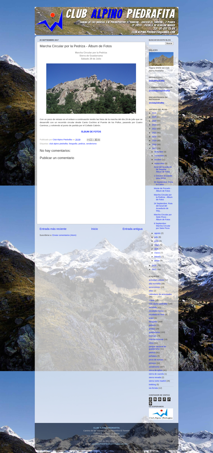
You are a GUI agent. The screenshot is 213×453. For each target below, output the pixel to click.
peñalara (153, 356)
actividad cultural (156, 280)
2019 (154, 140)
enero (157, 260)
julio (156, 237)
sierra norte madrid (157, 381)
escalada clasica (156, 311)
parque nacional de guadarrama (157, 347)
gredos (152, 329)
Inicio (94, 228)
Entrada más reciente (53, 228)
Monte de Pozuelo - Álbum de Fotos (162, 189)
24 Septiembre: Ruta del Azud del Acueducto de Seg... (163, 207)
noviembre (159, 156)
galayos (152, 325)
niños (151, 343)
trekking (152, 384)
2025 (154, 117)
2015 (154, 269)
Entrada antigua (132, 228)
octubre (158, 159)
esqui (151, 318)
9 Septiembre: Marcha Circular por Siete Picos (162, 225)
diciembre (159, 152)
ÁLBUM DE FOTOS (91, 132)
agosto (157, 233)
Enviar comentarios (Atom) (64, 235)
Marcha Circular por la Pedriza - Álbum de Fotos (163, 197)
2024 (154, 121)
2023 (154, 125)
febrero (157, 257)
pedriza (82, 144)
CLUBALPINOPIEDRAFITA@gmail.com (109, 444)
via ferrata (153, 388)
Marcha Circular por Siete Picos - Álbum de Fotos (162, 217)
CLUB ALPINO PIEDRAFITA (106, 428)
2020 (154, 137)
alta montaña (155, 284)
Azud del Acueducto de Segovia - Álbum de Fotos (163, 169)
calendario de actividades (160, 294)
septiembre (159, 163)
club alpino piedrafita (58, 144)
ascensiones (154, 287)
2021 (154, 133)
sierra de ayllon (156, 370)
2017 (154, 148)
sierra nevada (155, 377)
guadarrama (154, 332)
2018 (154, 144)
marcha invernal (156, 339)
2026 (154, 113)
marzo (157, 253)
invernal (152, 336)
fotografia (73, 144)
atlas (151, 291)
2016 (154, 265)
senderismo (91, 144)
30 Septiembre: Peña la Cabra (163, 183)
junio (156, 241)
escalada (153, 307)
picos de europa (156, 360)
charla (151, 300)
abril (156, 249)
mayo (157, 245)
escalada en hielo (157, 314)
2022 (154, 129)
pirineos (152, 363)
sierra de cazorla (156, 374)
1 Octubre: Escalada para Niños (163, 177)
